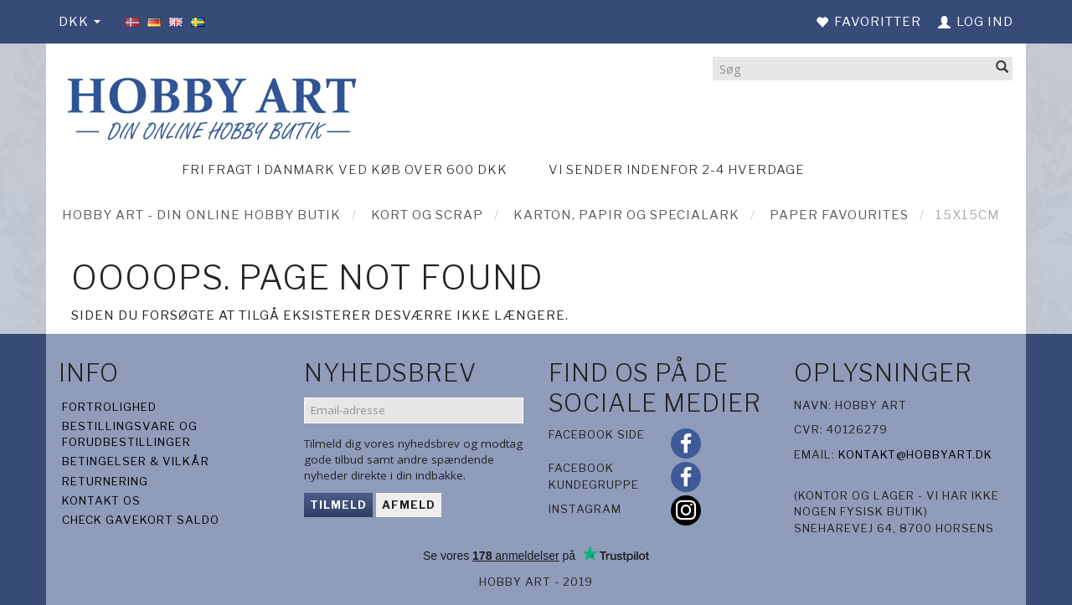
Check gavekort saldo (140, 519)
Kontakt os (101, 500)
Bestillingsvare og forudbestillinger (130, 434)
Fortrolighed (109, 406)
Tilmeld (338, 504)
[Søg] (1002, 68)
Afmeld (409, 504)
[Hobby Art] (209, 106)
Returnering (105, 481)
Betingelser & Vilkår (135, 461)
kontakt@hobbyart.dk (915, 454)
